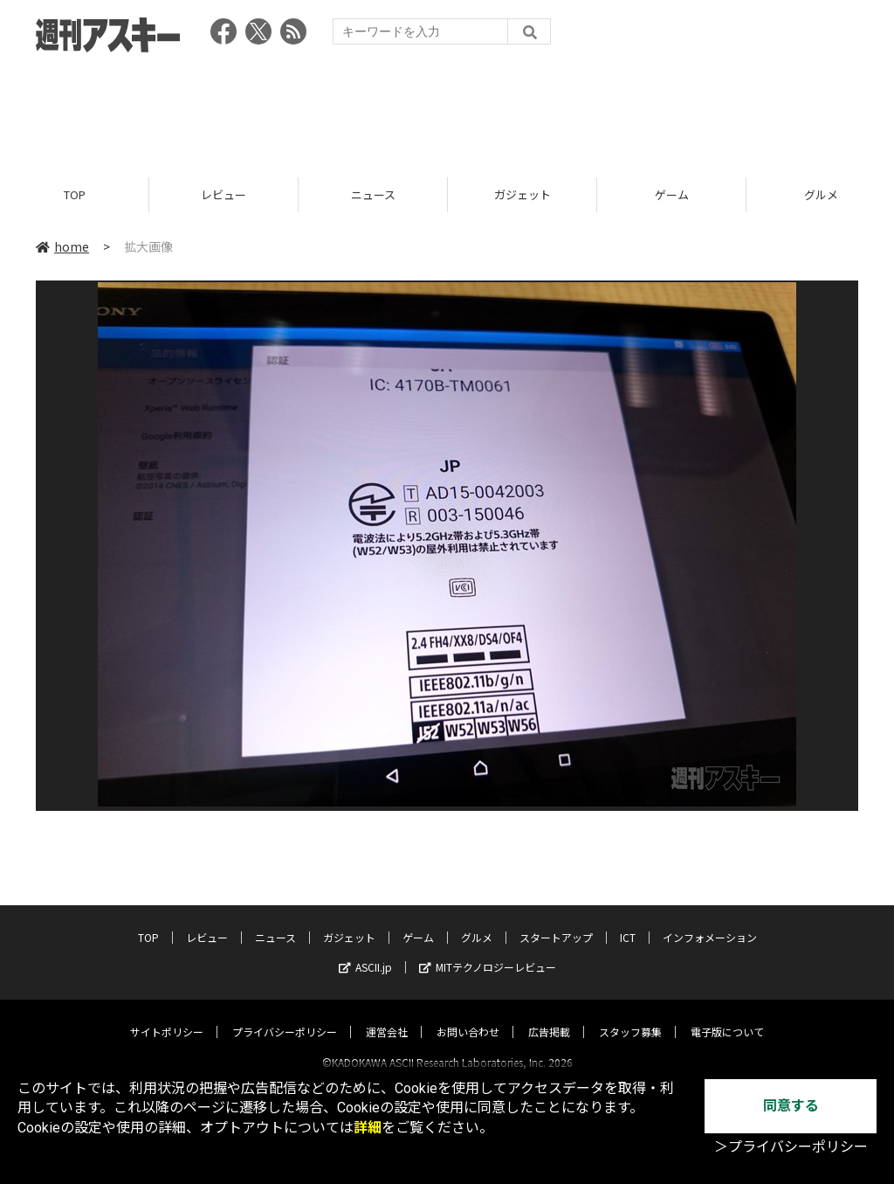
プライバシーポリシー (284, 1015)
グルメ (476, 921)
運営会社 (387, 1015)
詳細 (368, 1127)
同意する (791, 1105)
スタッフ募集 (630, 1015)
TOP (75, 194)
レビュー (223, 194)
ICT (628, 921)
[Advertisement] (447, 109)
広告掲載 (549, 1015)
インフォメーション (710, 921)
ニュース (373, 194)
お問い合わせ (468, 1015)
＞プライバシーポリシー (791, 1147)
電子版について (727, 1015)
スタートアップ (556, 921)
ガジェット (522, 194)
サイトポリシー (166, 1015)
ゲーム (672, 194)
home (62, 246)
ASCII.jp (365, 951)
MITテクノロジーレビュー (487, 951)
